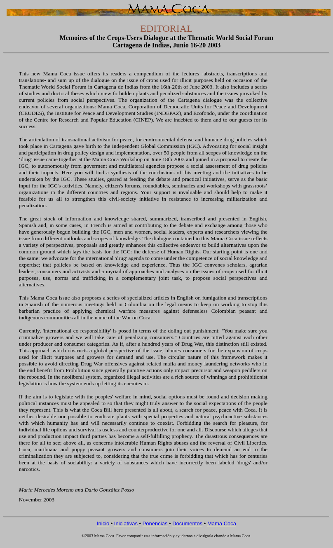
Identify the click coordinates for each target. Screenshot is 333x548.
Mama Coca (221, 523)
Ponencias (155, 523)
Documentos (187, 523)
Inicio (103, 523)
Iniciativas (126, 523)
